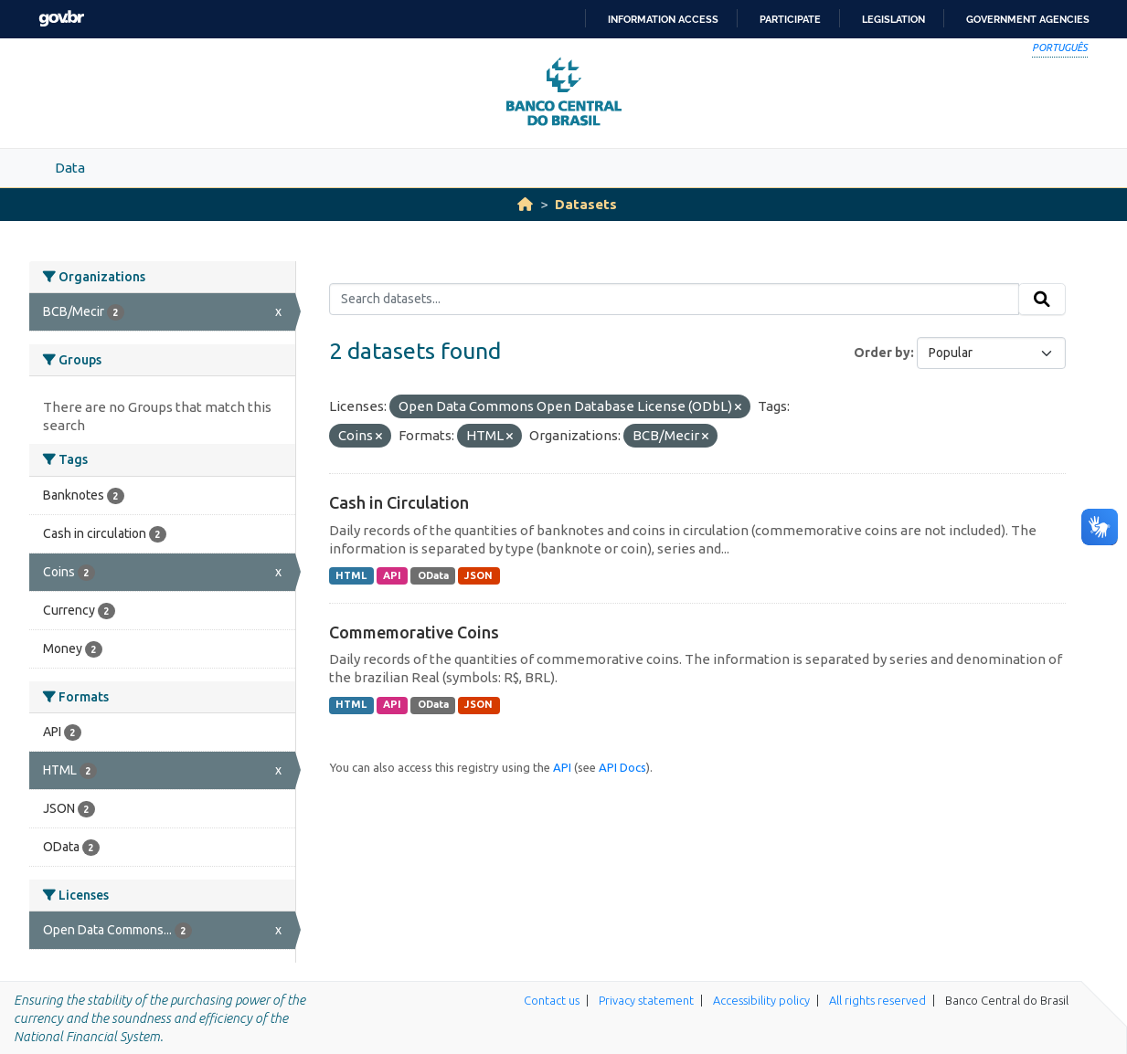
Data (70, 167)
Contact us (551, 1000)
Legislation (893, 19)
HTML (351, 575)
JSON (478, 575)
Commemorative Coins (414, 632)
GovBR (61, 18)
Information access (663, 19)
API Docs (622, 767)
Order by (882, 352)
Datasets (586, 204)
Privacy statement (646, 1000)
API (392, 575)
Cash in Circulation (399, 502)
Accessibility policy (761, 1000)
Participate (790, 19)
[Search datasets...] (674, 299)
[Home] (525, 204)
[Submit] (1042, 299)
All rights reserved (877, 1000)
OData (433, 575)
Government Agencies (1028, 19)
